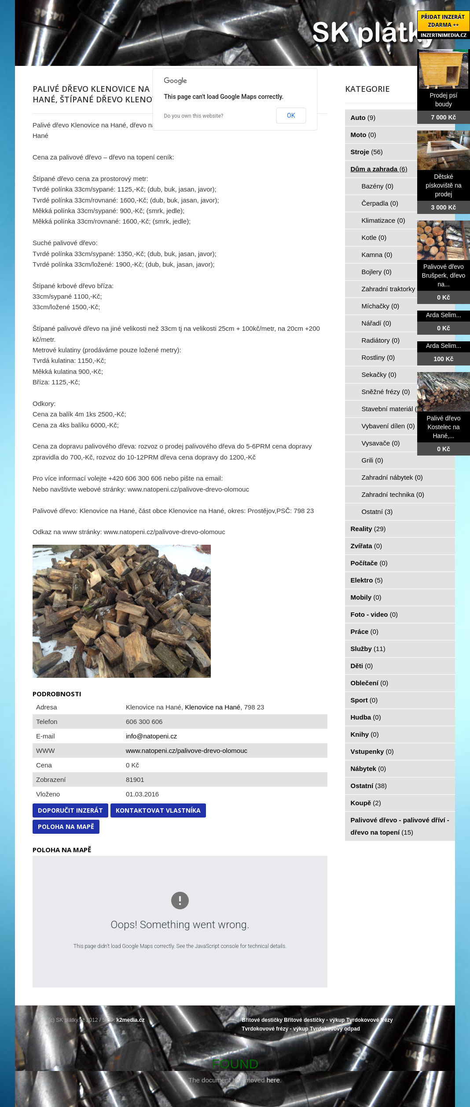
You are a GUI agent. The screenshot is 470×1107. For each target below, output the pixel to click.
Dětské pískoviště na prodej (444, 185)
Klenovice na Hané (212, 707)
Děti (362, 665)
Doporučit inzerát (70, 810)
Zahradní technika (393, 494)
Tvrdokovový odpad (335, 1029)
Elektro (367, 580)
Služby (368, 648)
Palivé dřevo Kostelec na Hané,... (443, 427)
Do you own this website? (194, 116)
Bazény (378, 186)
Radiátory (381, 340)
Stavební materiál (392, 408)
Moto (363, 134)
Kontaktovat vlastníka (158, 810)
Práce (364, 631)
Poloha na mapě (66, 826)
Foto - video (374, 614)
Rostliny (378, 357)
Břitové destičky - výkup (314, 1020)
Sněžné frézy (386, 391)
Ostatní (377, 511)
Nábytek (368, 768)
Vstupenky (372, 751)
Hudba (366, 717)
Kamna (377, 254)
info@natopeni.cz (151, 736)
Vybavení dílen (388, 426)
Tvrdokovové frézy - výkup (275, 1029)
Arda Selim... (443, 314)
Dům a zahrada (379, 169)
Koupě (366, 803)
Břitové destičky (262, 1020)
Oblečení (370, 683)
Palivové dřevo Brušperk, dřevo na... (444, 275)
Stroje (367, 152)
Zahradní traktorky (393, 289)
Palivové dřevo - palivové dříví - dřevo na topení (400, 826)
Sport (364, 700)
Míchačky (381, 306)
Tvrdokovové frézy (369, 1020)
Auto (363, 117)
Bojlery (377, 271)
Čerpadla (380, 203)
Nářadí (377, 323)
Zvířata (366, 546)
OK (291, 115)
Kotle (374, 237)
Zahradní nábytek (392, 477)
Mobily (366, 597)
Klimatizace (383, 220)
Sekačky (379, 374)
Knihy (365, 734)
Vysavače (381, 443)
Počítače (369, 563)
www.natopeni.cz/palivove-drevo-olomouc (186, 750)
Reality (368, 528)
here (273, 1080)
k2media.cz (131, 1020)
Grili (372, 460)
